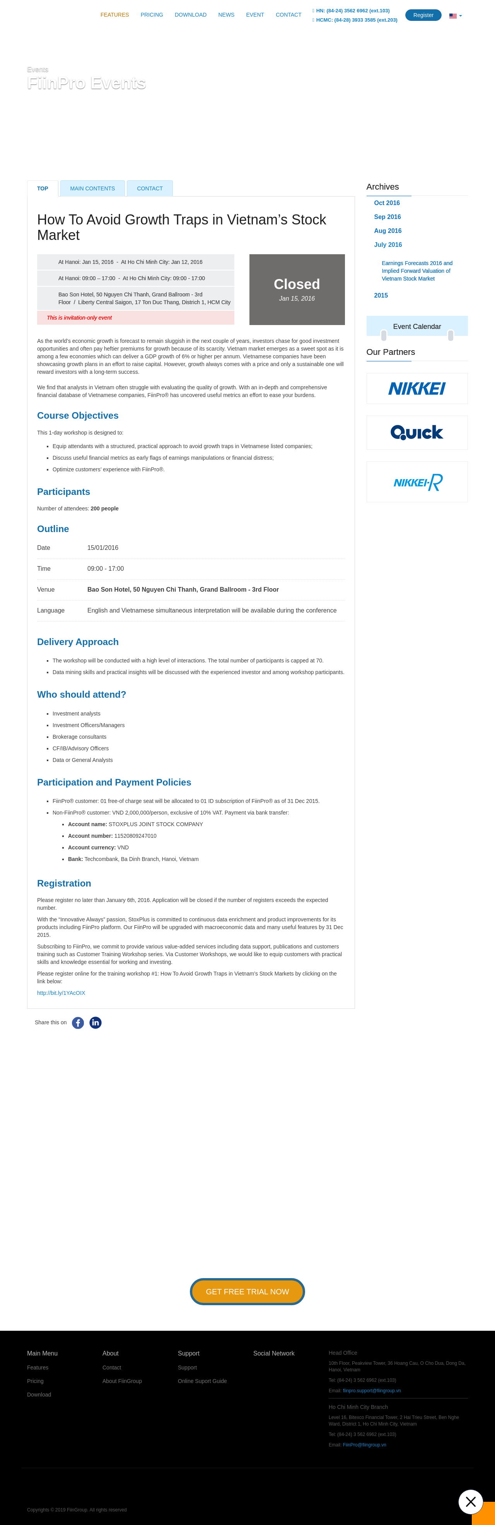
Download (191, 15)
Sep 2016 (387, 217)
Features (115, 15)
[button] (456, 15)
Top (42, 188)
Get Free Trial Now (247, 1291)
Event (255, 15)
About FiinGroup (122, 1381)
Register (423, 15)
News (226, 15)
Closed (297, 289)
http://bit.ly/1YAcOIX (61, 993)
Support (187, 1367)
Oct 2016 (387, 203)
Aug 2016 (388, 231)
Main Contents (92, 188)
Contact (289, 15)
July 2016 (388, 244)
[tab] (417, 296)
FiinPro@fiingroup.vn (364, 1445)
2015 (381, 295)
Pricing (152, 15)
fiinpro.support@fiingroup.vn (372, 1390)
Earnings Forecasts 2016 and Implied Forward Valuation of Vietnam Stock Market (417, 271)
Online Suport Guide (202, 1381)
